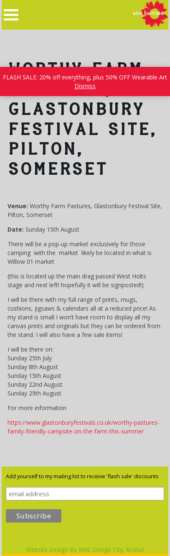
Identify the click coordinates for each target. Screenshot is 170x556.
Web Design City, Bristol (111, 549)
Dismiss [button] (85, 86)
